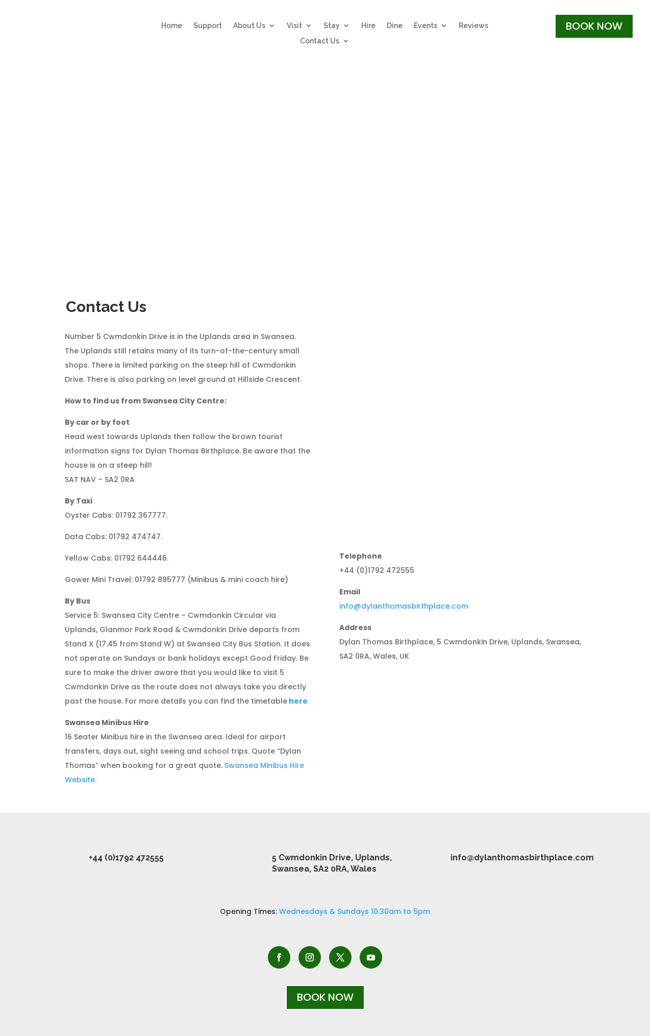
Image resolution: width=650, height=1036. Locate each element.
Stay (331, 26)
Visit (294, 26)
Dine (395, 26)
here (298, 701)
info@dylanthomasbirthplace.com (404, 606)
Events (425, 26)
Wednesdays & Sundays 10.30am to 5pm (354, 911)
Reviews (473, 26)
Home (171, 26)
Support (207, 26)
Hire (368, 26)
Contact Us (319, 41)
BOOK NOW (594, 26)
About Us (249, 26)
